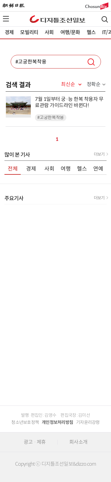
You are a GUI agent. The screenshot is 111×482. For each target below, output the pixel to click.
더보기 (99, 154)
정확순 (94, 84)
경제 (9, 32)
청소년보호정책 (25, 422)
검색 (105, 19)
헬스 (91, 32)
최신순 (68, 84)
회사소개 (78, 442)
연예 (98, 169)
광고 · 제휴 (35, 442)
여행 (66, 169)
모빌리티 (29, 32)
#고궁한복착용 (50, 118)
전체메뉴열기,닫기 (6, 18)
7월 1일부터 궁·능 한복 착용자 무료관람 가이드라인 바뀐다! (69, 102)
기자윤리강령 (88, 422)
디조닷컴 (57, 19)
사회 (49, 32)
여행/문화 (70, 32)
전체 (13, 169)
